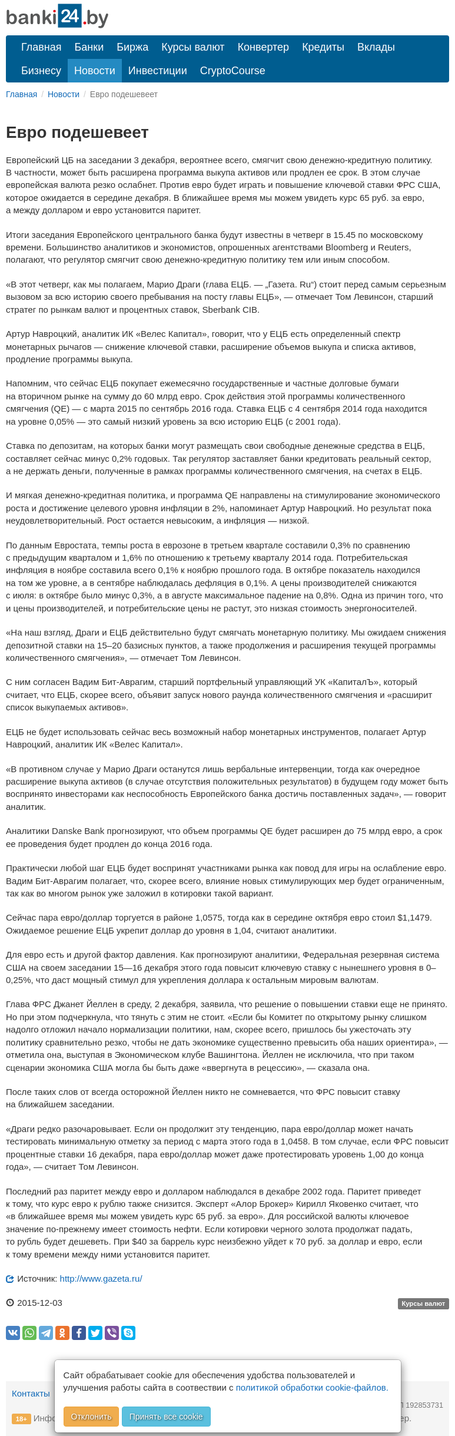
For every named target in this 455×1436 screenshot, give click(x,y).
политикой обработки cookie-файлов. (312, 1387)
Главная (41, 47)
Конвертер (264, 47)
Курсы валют (192, 47)
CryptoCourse (232, 71)
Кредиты (323, 47)
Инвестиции (157, 71)
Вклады (376, 47)
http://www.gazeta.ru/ (101, 1278)
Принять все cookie (166, 1416)
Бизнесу (41, 71)
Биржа (132, 47)
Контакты (31, 1393)
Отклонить (91, 1416)
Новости (94, 71)
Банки (89, 47)
